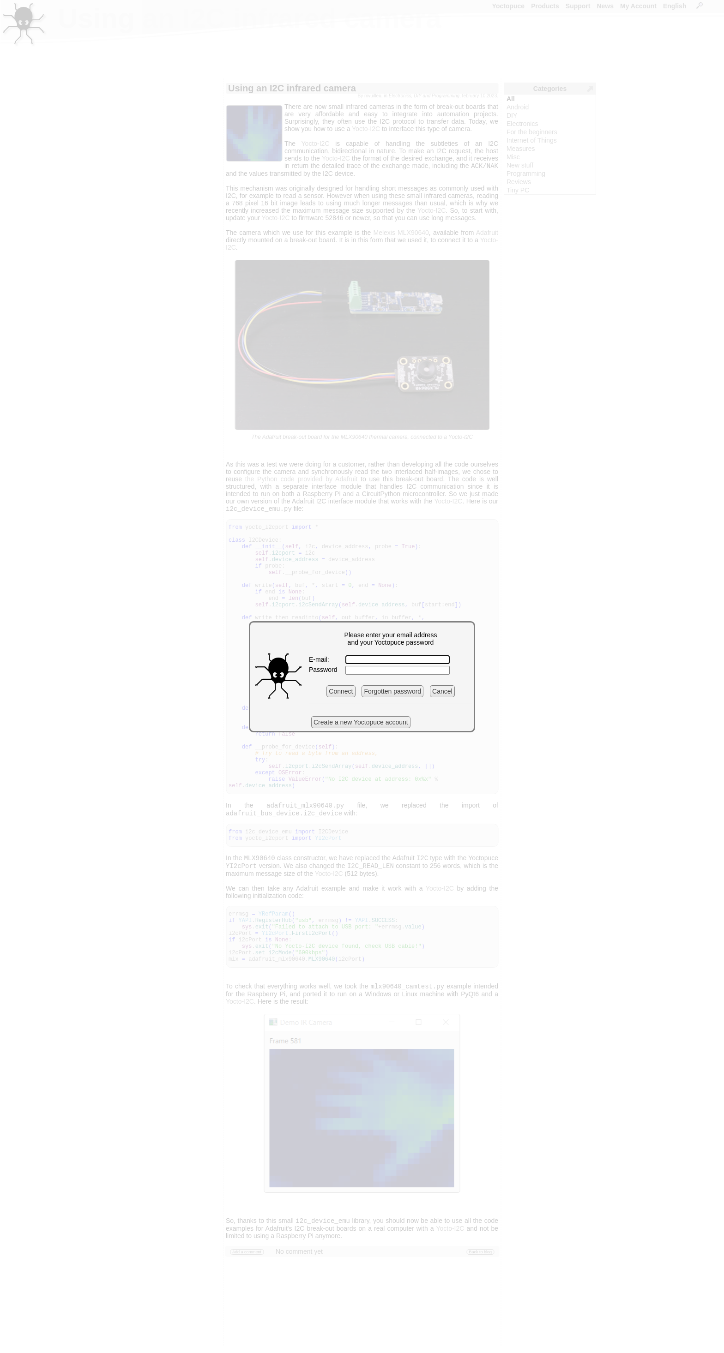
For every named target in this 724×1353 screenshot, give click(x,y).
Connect (341, 691)
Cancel (442, 691)
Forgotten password (392, 691)
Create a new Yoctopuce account (361, 722)
